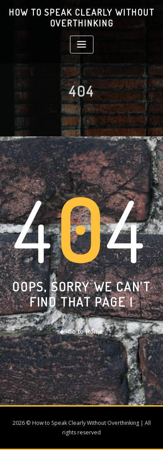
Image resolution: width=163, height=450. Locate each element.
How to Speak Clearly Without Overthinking (81, 18)
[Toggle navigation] (81, 44)
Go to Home (81, 331)
